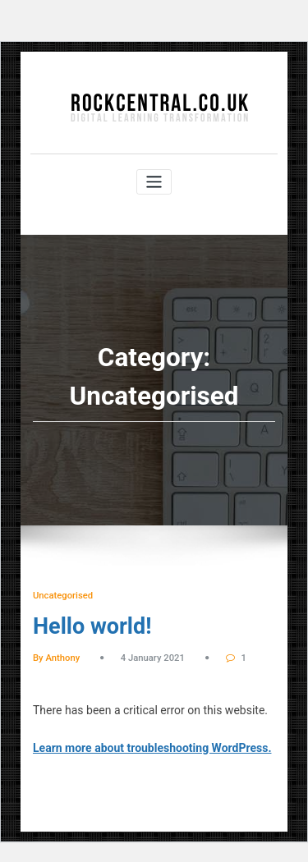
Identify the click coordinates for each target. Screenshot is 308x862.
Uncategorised (63, 595)
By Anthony (56, 658)
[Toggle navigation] (154, 182)
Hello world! (92, 626)
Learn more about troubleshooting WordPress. (152, 747)
